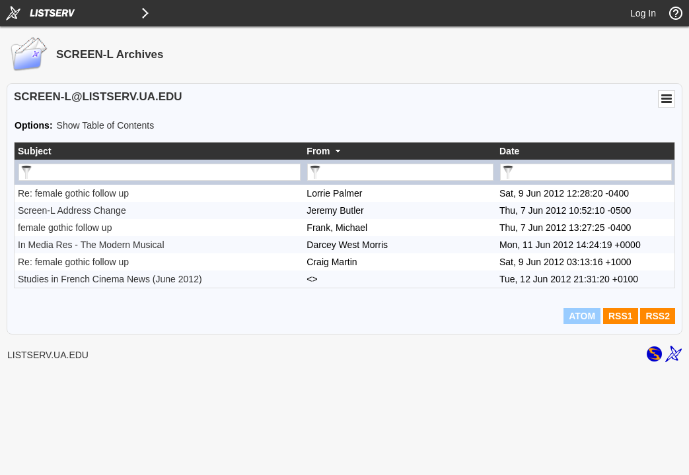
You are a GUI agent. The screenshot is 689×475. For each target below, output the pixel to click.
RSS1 (620, 316)
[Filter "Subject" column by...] (159, 172)
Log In (643, 13)
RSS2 (657, 316)
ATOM (582, 316)
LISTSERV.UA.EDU (48, 355)
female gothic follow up (65, 227)
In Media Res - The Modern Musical (91, 244)
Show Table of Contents (106, 125)
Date (509, 151)
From (318, 151)
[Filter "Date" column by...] (586, 172)
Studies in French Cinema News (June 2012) (110, 279)
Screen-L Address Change (72, 210)
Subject (35, 151)
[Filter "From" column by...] (400, 172)
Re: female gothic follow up (73, 193)
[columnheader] (159, 151)
